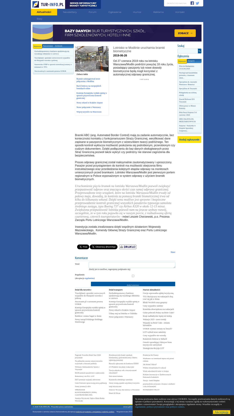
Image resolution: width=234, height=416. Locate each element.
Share (173, 252)
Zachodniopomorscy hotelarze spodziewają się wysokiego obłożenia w (124, 295)
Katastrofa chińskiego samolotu (121, 380)
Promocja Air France (151, 355)
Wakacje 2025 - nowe (154, 319)
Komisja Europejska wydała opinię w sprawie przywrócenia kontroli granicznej (92, 95)
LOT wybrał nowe (154, 332)
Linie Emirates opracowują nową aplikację (91, 383)
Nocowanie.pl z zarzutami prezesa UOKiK (50, 71)
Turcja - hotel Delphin (151, 380)
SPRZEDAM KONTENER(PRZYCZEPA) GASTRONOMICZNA (86, 392)
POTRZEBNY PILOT (151, 390)
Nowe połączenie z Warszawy (89, 107)
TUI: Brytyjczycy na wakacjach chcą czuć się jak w (158, 297)
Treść (77, 264)
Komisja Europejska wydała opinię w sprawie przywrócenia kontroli (90, 310)
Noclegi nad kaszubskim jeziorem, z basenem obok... (188, 75)
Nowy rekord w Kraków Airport (90, 103)
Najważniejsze (48, 46)
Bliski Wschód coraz (155, 302)
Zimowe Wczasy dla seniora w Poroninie (124, 390)
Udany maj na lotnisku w (123, 313)
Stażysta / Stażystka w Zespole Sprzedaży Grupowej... (187, 128)
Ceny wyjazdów (153, 306)
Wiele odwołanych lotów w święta (156, 371)
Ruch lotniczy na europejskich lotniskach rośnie (89, 87)
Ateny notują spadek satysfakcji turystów (124, 383)
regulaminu (89, 278)
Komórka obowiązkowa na (158, 309)
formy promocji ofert (83, 386)
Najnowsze (38, 45)
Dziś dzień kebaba (116, 376)
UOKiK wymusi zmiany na (157, 329)
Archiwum (58, 46)
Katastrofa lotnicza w (155, 339)
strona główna (128, 407)
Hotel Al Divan (114, 393)
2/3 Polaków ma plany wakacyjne (121, 367)
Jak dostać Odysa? (150, 364)
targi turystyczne (115, 386)
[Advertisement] (53, 133)
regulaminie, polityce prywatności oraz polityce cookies (159, 406)
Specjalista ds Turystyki (188, 88)
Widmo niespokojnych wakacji (154, 368)
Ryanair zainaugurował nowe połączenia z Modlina (88, 80)
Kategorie (191, 61)
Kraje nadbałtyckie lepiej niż (157, 316)
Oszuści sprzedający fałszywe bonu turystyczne (157, 343)
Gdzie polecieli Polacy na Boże (158, 312)
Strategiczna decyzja (153, 348)
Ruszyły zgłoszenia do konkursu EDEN (124, 363)
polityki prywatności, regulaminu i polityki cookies (95, 412)
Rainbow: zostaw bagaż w (88, 316)
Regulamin (80, 274)
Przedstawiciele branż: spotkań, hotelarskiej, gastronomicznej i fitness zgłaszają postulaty (123, 357)
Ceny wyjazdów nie (154, 335)
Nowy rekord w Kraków (122, 310)
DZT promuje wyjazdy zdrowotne (87, 380)
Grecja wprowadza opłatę (158, 293)
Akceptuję (221, 412)
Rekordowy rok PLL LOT (85, 376)
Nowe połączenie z (121, 317)
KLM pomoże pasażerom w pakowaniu (89, 373)
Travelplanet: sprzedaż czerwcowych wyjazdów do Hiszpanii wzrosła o (90, 295)
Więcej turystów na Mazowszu (89, 112)
